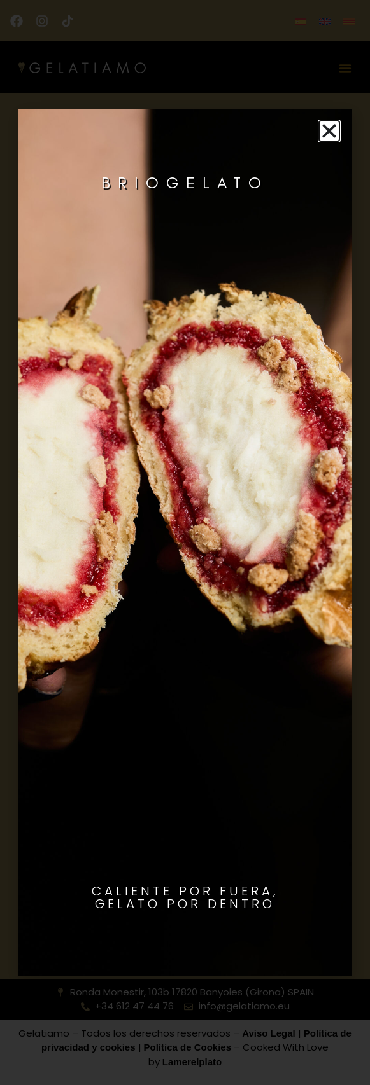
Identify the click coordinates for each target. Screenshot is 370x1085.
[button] (329, 131)
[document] (185, 542)
